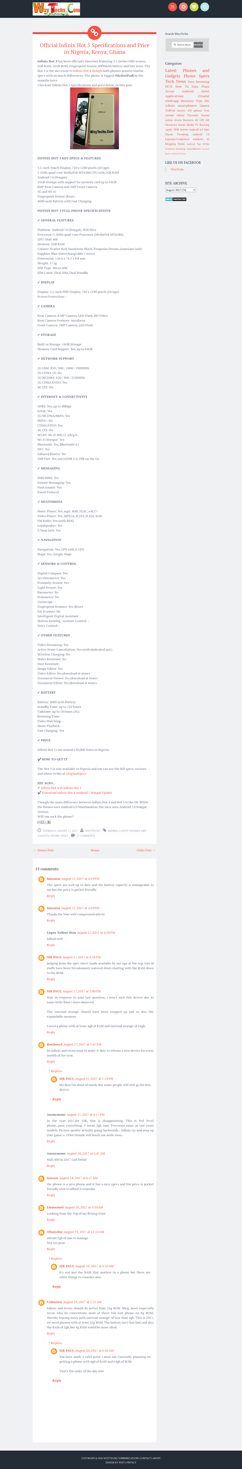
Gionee (181, 110)
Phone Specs (59, 835)
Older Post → (146, 850)
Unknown (54, 1301)
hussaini (53, 878)
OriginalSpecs (76, 773)
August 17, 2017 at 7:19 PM (94, 1078)
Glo (206, 101)
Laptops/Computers (177, 139)
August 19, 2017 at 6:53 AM (94, 1266)
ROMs (206, 144)
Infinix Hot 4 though (87, 70)
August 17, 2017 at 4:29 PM (80, 878)
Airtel (205, 91)
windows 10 (201, 139)
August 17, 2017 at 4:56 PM (82, 957)
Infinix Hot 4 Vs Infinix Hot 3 (61, 787)
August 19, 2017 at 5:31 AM (82, 1301)
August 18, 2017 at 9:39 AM (84, 1207)
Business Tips (191, 101)
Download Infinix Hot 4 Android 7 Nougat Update (77, 792)
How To (181, 86)
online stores (173, 120)
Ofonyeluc (55, 1231)
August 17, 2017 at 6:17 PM (86, 1114)
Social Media (186, 124)
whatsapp (172, 101)
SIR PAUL (54, 957)
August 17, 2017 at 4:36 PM (96, 932)
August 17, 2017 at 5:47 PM (82, 1044)
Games (204, 105)
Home (95, 850)
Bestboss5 (54, 1044)
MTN (168, 86)
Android (187, 91)
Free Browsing (198, 82)
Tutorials (192, 115)
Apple (168, 129)
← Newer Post (44, 850)
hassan (52, 1177)
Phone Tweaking (176, 134)
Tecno (169, 91)
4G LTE (199, 120)
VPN (176, 129)
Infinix (113, 830)
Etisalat (203, 96)
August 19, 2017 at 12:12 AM (84, 1231)
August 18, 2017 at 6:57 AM (78, 1177)
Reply (51, 895)
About (157, 1457)
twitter (184, 129)
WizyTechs (92, 830)
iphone (198, 110)
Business (188, 120)
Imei (206, 129)
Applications (174, 96)
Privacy (131, 1462)
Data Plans (200, 86)
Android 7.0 (201, 134)
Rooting (204, 124)
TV (196, 124)
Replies (56, 1070)
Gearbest (170, 148)
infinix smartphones (181, 105)
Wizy (122, 1462)
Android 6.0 (196, 129)
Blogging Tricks (175, 144)
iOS (190, 110)
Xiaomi (205, 115)
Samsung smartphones (188, 148)
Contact (145, 1457)
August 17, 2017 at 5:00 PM (82, 991)
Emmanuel (55, 1207)
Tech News (175, 81)
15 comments (85, 835)
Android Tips (194, 144)
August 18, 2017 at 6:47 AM (86, 1153)
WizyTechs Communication (120, 1457)
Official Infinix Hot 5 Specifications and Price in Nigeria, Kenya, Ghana (95, 48)
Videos (170, 110)
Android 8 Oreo (178, 153)
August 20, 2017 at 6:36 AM (94, 1350)
